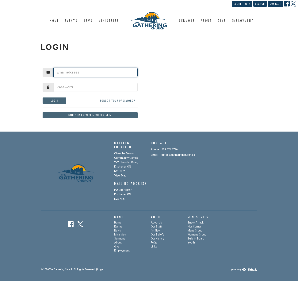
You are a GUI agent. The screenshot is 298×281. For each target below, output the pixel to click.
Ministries (108, 20)
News (88, 20)
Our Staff (156, 226)
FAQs (154, 242)
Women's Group (197, 234)
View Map (120, 175)
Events (71, 20)
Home (54, 20)
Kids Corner (194, 226)
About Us (156, 222)
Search (260, 4)
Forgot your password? (117, 100)
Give (222, 20)
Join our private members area (90, 115)
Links (154, 246)
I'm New (155, 230)
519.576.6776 (169, 149)
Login (237, 4)
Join (247, 4)
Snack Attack (196, 222)
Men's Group (195, 230)
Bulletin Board (196, 238)
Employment (242, 20)
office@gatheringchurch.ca (178, 154)
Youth (191, 242)
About (206, 20)
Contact (275, 4)
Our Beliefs (157, 234)
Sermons (187, 20)
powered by (244, 269)
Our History (157, 238)
